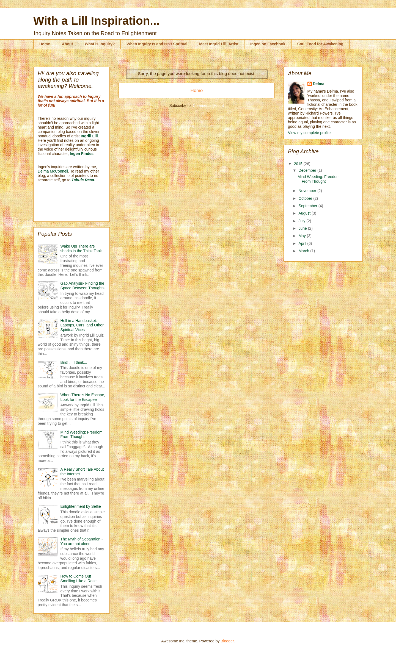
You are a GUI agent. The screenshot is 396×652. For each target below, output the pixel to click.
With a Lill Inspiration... (96, 20)
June (303, 228)
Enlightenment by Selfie (81, 506)
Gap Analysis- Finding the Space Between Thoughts (83, 285)
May (302, 236)
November (307, 190)
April (302, 243)
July (302, 221)
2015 (299, 164)
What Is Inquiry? (100, 44)
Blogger (227, 641)
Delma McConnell (53, 171)
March (304, 251)
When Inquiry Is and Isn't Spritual (157, 44)
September (308, 206)
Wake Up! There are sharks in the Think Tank (81, 248)
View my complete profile (309, 133)
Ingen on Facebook (267, 44)
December (307, 170)
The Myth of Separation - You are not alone (82, 541)
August (304, 213)
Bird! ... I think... (74, 362)
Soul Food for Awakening (320, 44)
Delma (318, 84)
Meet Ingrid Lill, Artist (218, 44)
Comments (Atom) (208, 105)
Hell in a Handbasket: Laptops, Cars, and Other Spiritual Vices (82, 325)
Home (44, 44)
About (67, 44)
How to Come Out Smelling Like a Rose (79, 578)
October (305, 198)
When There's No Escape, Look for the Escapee (83, 397)
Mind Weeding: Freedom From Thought (82, 434)
